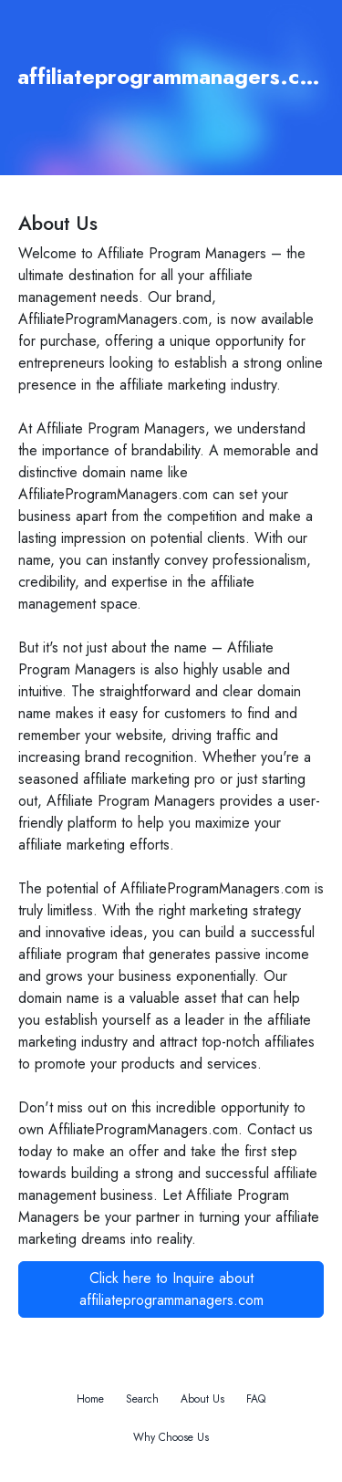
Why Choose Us (171, 1437)
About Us (202, 1399)
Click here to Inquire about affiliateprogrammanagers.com (171, 1289)
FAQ (255, 1399)
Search (142, 1399)
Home (90, 1399)
